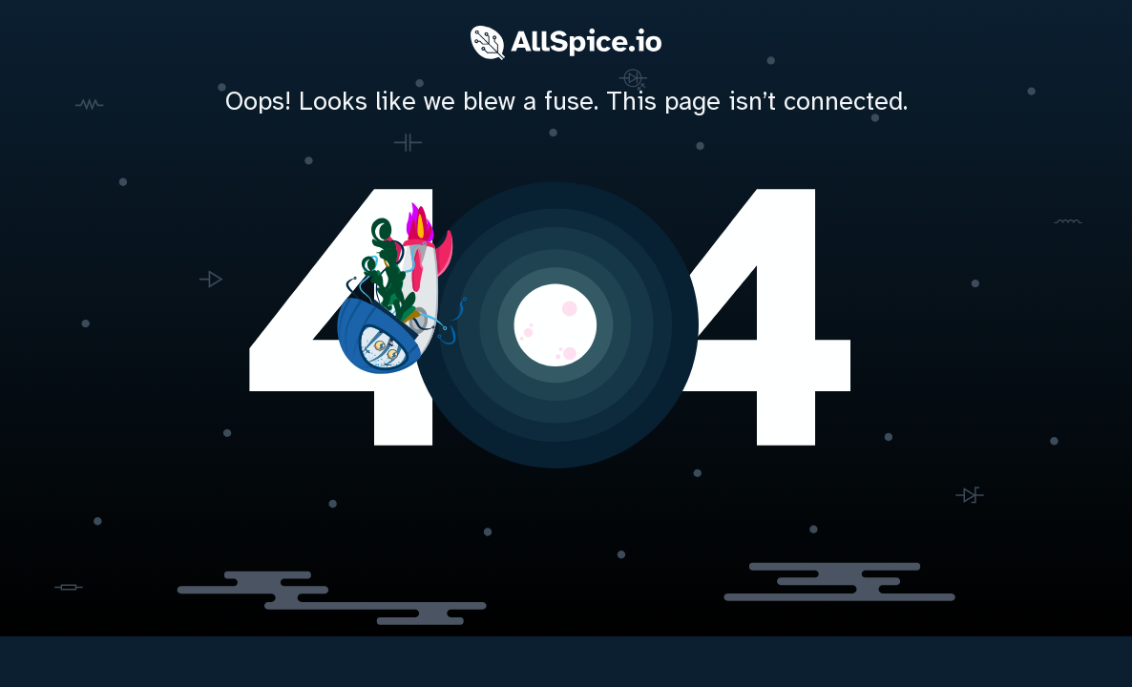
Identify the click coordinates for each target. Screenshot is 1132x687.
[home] (566, 320)
